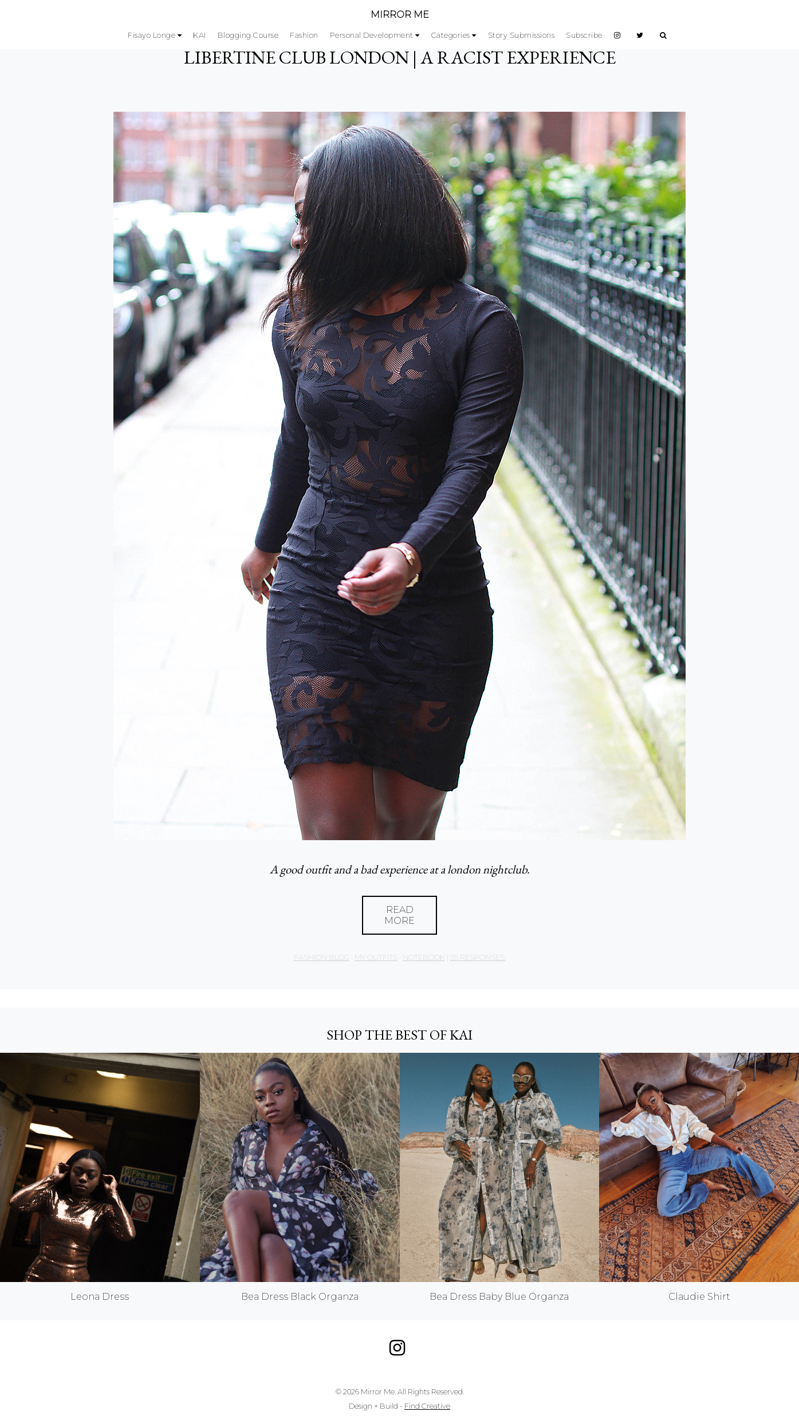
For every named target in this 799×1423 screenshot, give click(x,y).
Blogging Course (248, 35)
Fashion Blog (321, 957)
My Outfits (376, 957)
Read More (399, 915)
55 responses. (478, 957)
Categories (450, 35)
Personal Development (372, 35)
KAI (199, 35)
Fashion (304, 35)
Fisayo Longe (151, 35)
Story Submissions (521, 35)
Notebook (424, 957)
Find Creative (427, 1406)
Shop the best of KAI (399, 1035)
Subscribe (584, 35)
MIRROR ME (400, 14)
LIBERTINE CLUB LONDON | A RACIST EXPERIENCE (400, 57)
